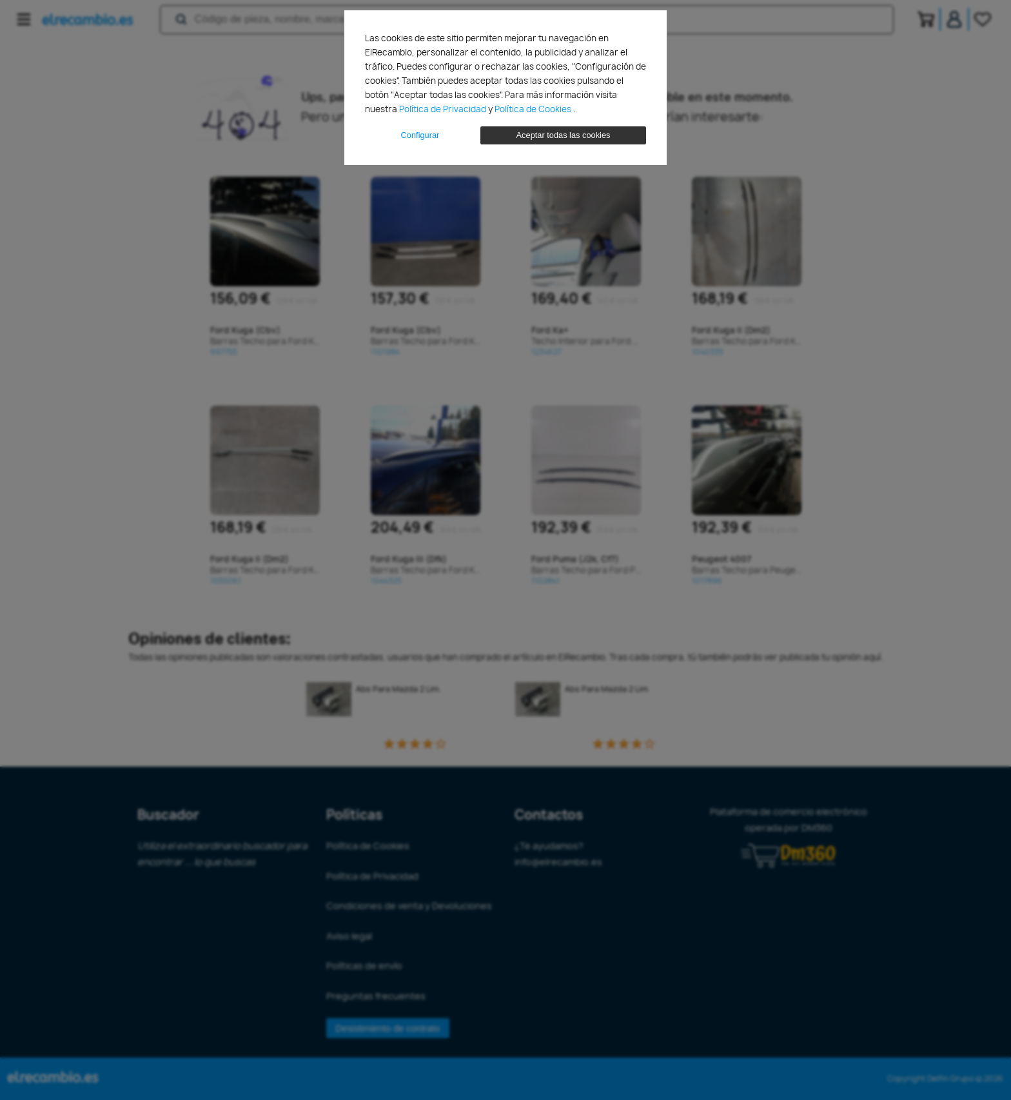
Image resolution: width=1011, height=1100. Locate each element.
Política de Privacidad (443, 109)
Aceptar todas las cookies (563, 135)
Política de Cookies (534, 109)
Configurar (420, 135)
